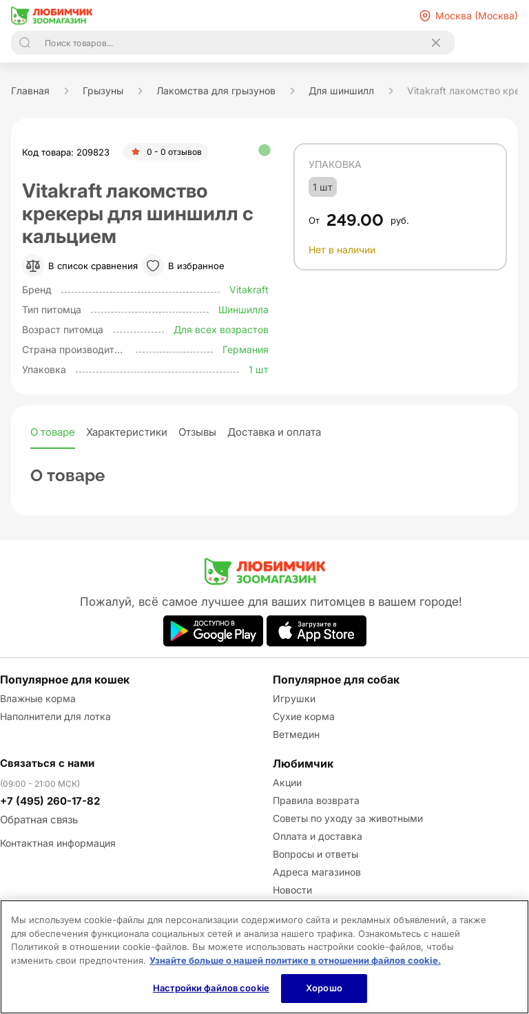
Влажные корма (38, 698)
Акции (287, 782)
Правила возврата (316, 800)
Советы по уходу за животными (348, 818)
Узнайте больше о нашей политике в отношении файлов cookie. (295, 960)
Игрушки (294, 698)
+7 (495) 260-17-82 (50, 800)
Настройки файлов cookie (211, 987)
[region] (264, 957)
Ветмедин (296, 734)
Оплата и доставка (317, 836)
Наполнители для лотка (55, 716)
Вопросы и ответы (315, 854)
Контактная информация (58, 843)
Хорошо (324, 987)
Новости (292, 890)
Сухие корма (304, 716)
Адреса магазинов (317, 872)
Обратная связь (39, 819)
